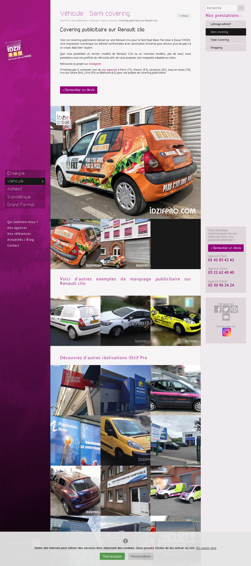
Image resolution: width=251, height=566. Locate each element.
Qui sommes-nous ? (22, 222)
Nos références (19, 234)
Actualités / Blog (20, 240)
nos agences (109, 69)
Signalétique (19, 197)
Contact (13, 246)
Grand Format (21, 205)
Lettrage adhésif (221, 24)
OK (241, 8)
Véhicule (15, 181)
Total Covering (220, 39)
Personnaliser (141, 556)
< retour (183, 15)
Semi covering (219, 32)
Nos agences (17, 228)
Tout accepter (112, 556)
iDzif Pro (64, 20)
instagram (95, 64)
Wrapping (216, 47)
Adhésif (15, 189)
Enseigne (16, 173)
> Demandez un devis (79, 90)
